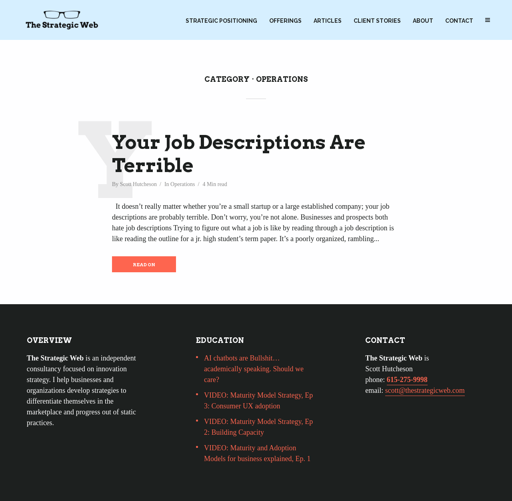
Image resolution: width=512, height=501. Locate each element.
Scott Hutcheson (138, 184)
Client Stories (377, 21)
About (423, 21)
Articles (328, 21)
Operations (182, 184)
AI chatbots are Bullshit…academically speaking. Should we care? (254, 369)
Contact (459, 21)
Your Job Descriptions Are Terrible (239, 154)
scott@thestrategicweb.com (425, 390)
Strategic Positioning (221, 21)
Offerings (285, 21)
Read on (144, 264)
